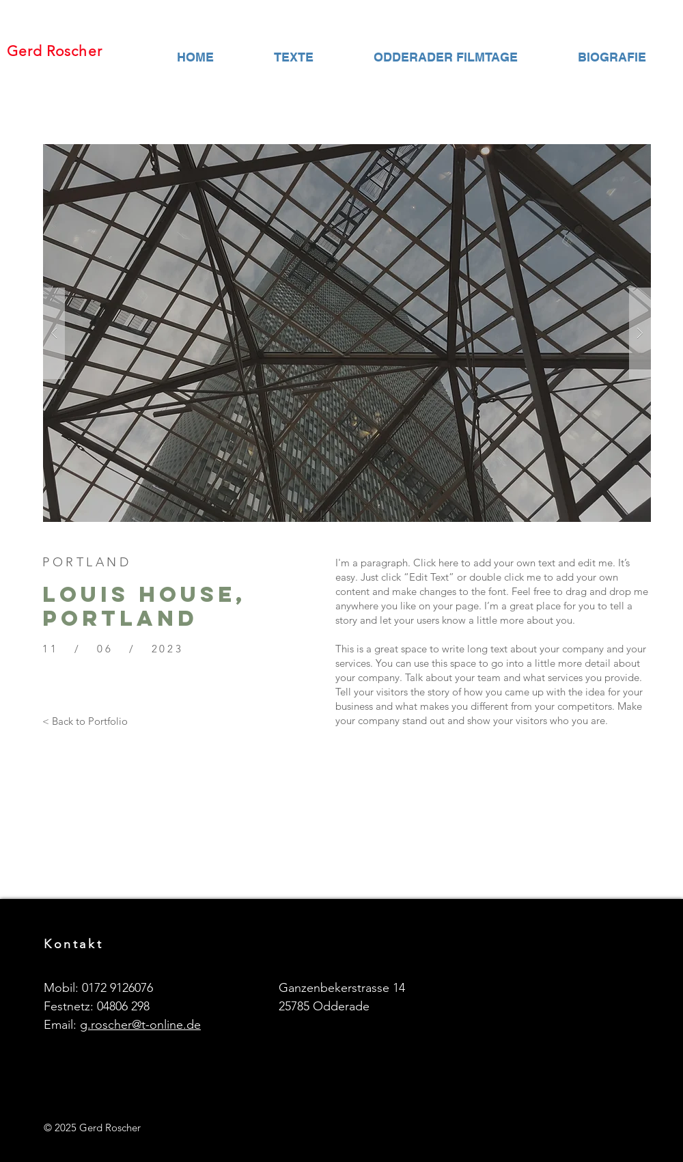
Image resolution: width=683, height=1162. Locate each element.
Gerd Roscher (54, 50)
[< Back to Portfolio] (85, 720)
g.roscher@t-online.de (140, 1024)
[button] (347, 333)
